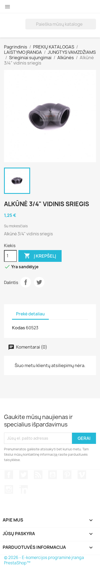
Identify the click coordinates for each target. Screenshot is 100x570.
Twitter (39, 282)
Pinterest (67, 474)
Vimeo (82, 474)
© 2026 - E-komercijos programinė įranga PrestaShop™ (44, 560)
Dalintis (25, 282)
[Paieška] (60, 24)
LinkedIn (23, 489)
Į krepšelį (40, 255)
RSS (38, 474)
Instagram (9, 489)
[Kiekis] (10, 256)
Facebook (9, 474)
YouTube (52, 474)
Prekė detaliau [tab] (30, 314)
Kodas (18, 327)
